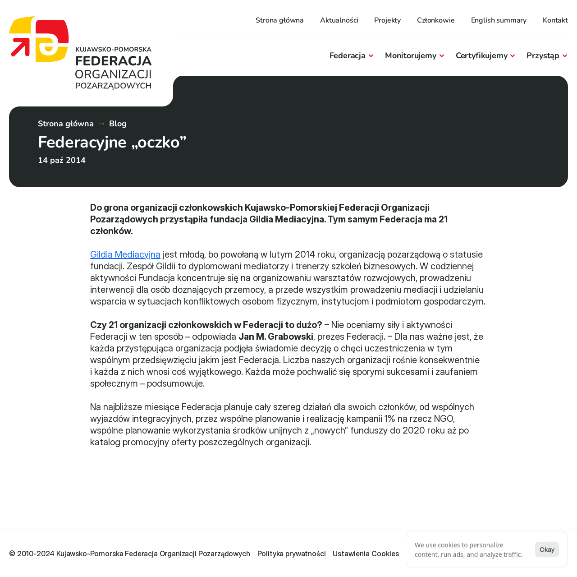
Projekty (387, 20)
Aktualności (339, 20)
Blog (118, 123)
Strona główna (280, 20)
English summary (499, 20)
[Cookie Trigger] (366, 553)
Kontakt (555, 20)
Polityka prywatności (291, 553)
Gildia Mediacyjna (125, 254)
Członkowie (435, 20)
